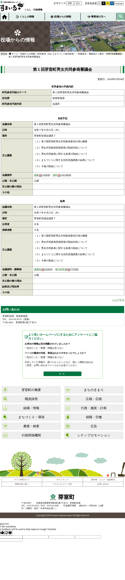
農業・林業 (31, 426)
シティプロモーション (93, 435)
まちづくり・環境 (31, 417)
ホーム (15, 54)
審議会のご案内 (96, 54)
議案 (42, 175)
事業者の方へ (98, 16)
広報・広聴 (94, 399)
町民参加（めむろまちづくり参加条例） (56, 54)
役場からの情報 (62, 16)
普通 (43, 348)
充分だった (32, 348)
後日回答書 (67, 269)
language (119, 3)
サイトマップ (62, 480)
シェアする (118, 300)
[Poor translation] (8, 533)
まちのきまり (94, 390)
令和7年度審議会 (114, 54)
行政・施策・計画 (93, 408)
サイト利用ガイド (22, 480)
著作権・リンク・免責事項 (103, 480)
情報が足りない (56, 348)
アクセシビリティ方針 (62, 484)
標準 (70, 3)
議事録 (43, 269)
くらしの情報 (27, 16)
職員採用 (31, 399)
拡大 (78, 3)
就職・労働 (94, 417)
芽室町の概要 (31, 390)
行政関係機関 (31, 435)
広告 (94, 426)
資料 (62, 175)
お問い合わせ (103, 484)
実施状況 (82, 54)
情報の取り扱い (22, 484)
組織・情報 (31, 408)
